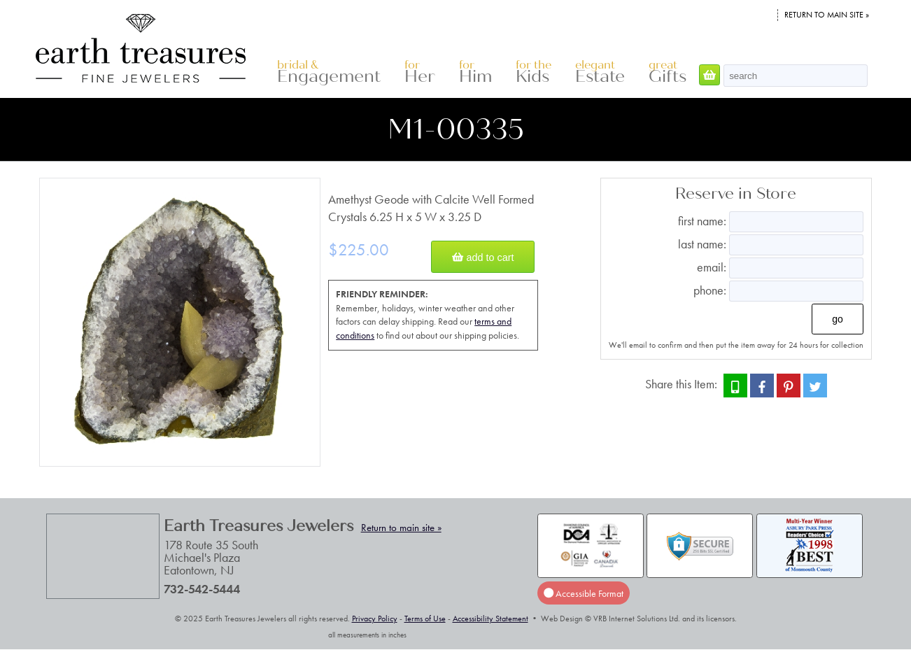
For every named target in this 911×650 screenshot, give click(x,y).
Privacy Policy (374, 618)
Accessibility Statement (490, 618)
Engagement (329, 72)
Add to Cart (483, 256)
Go (837, 319)
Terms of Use (425, 618)
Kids (533, 72)
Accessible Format (583, 593)
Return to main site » (826, 14)
